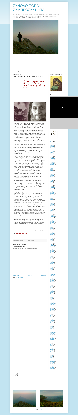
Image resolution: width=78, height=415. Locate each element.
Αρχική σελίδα (29, 275)
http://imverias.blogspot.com (21, 233)
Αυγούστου (52, 151)
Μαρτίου (51, 142)
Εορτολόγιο (20, 71)
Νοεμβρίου (52, 147)
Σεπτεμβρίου (52, 150)
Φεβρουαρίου (52, 144)
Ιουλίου (51, 152)
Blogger (42, 409)
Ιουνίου (51, 153)
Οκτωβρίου (52, 163)
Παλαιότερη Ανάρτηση (42, 275)
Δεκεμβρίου (52, 146)
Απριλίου (51, 141)
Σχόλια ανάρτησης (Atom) (21, 277)
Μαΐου (51, 169)
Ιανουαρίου (52, 145)
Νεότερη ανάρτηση (16, 275)
